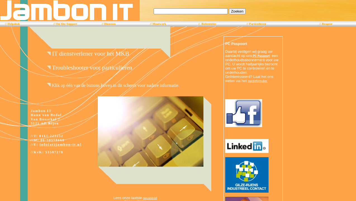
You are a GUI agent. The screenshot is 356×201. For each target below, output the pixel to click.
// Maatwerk (158, 23)
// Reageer (326, 23)
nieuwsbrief (150, 198)
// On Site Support (65, 23)
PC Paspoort (261, 56)
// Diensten (109, 23)
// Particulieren (256, 23)
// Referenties (207, 23)
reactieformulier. (257, 81)
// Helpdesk (12, 23)
